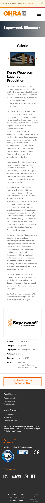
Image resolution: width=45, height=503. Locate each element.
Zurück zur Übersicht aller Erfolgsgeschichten (22, 381)
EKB (22, 497)
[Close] (42, 3)
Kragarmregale (9, 398)
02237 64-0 (9, 439)
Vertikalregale (9, 404)
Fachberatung (9, 414)
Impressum (12, 494)
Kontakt (8, 442)
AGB (22, 494)
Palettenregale (9, 401)
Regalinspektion (10, 420)
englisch (30, 3)
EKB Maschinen (16, 500)
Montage (7, 417)
